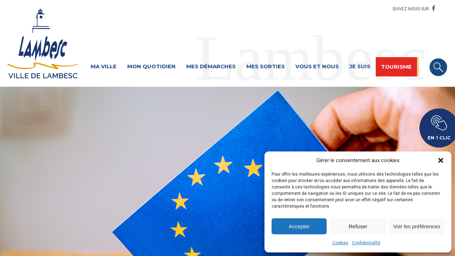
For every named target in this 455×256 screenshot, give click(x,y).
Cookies (340, 242)
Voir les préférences (416, 226)
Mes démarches (211, 66)
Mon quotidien (151, 66)
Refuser (358, 226)
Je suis (359, 66)
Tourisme (396, 66)
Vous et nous (317, 66)
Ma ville (104, 66)
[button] (440, 160)
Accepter (299, 226)
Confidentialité (366, 242)
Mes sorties (265, 66)
